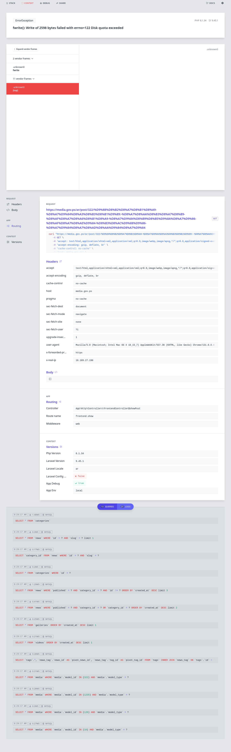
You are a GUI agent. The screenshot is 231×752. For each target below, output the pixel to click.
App (8, 220)
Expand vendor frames (25, 49)
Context (11, 236)
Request (11, 198)
